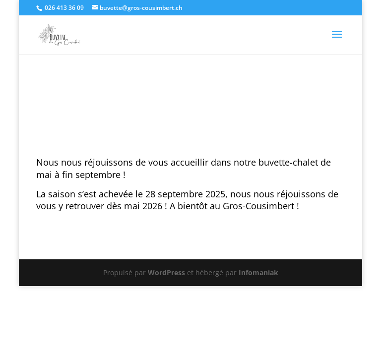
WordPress (166, 272)
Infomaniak (258, 272)
